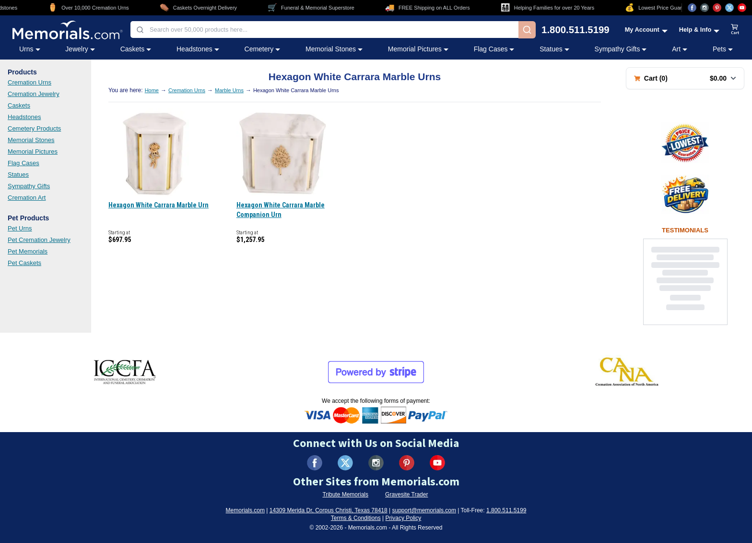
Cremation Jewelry (33, 93)
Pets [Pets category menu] (723, 49)
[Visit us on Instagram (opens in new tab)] (704, 7)
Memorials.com (245, 510)
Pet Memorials (27, 251)
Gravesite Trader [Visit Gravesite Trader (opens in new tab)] (406, 494)
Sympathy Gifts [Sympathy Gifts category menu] (621, 49)
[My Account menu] (646, 29)
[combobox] (324, 29)
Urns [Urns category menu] (29, 49)
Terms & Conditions (356, 518)
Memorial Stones (31, 140)
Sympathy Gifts (29, 186)
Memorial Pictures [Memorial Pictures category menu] (418, 49)
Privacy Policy (404, 518)
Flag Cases (23, 163)
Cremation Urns (29, 82)
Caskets (19, 105)
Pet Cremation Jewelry (39, 239)
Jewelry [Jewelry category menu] (79, 49)
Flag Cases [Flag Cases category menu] (494, 49)
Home (152, 90)
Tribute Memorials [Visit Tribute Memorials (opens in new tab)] (345, 494)
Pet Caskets (24, 262)
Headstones (24, 117)
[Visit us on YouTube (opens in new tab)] (742, 7)
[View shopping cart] (735, 30)
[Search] (527, 29)
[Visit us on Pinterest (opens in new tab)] (717, 7)
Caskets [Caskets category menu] (136, 49)
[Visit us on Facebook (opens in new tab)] (692, 7)
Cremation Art (27, 197)
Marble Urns (229, 90)
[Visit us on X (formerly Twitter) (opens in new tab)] (345, 463)
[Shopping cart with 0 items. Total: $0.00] (685, 78)
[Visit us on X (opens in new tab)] (729, 7)
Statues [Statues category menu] (554, 49)
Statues (18, 174)
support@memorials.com (424, 510)
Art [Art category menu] (679, 49)
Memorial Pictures (33, 151)
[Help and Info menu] (699, 29)
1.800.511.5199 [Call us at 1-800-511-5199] (575, 30)
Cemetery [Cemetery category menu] (263, 49)
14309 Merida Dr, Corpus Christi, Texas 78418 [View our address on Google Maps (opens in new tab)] (329, 510)
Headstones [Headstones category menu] (197, 49)
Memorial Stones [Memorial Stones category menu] (334, 49)
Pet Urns (20, 228)
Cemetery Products (34, 128)
